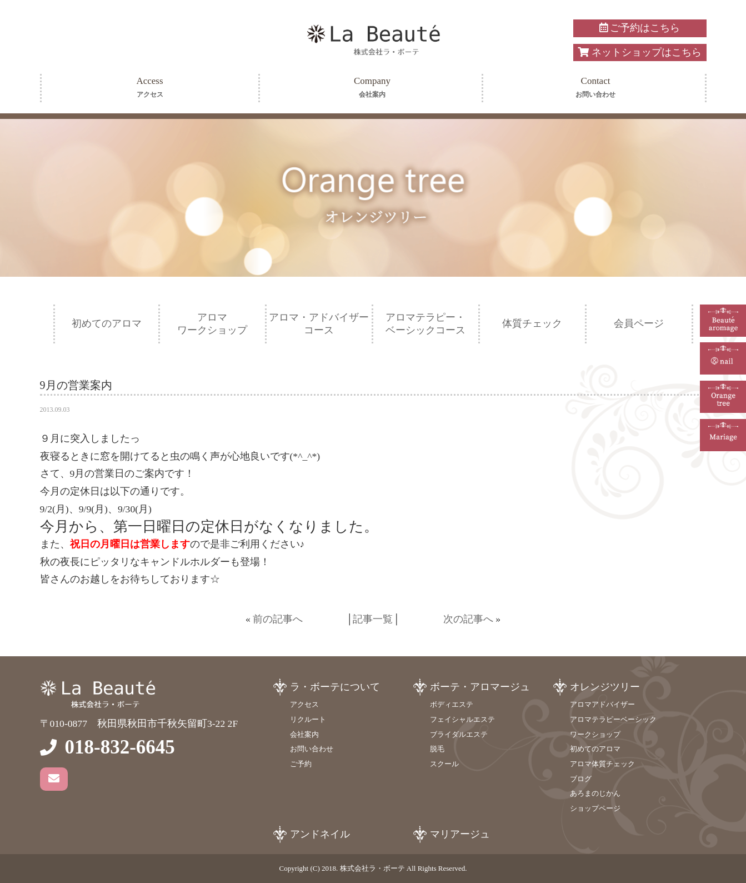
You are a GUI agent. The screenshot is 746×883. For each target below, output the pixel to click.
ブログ (581, 779)
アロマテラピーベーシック (613, 719)
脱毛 (437, 749)
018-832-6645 (120, 747)
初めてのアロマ (107, 323)
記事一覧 (373, 619)
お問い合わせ (311, 749)
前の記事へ (278, 619)
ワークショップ (595, 734)
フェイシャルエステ (462, 719)
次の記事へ (468, 619)
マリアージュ (460, 834)
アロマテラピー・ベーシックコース (425, 324)
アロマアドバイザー (602, 704)
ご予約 (301, 764)
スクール (444, 764)
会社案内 (304, 734)
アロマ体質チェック (602, 764)
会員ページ (639, 323)
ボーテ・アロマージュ (480, 686)
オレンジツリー (605, 686)
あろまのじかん (595, 793)
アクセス (304, 704)
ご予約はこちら (639, 27)
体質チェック (532, 323)
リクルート (308, 719)
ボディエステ (451, 704)
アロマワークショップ (212, 324)
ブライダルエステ (459, 734)
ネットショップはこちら (639, 52)
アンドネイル (320, 834)
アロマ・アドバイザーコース (319, 324)
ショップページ (595, 808)
